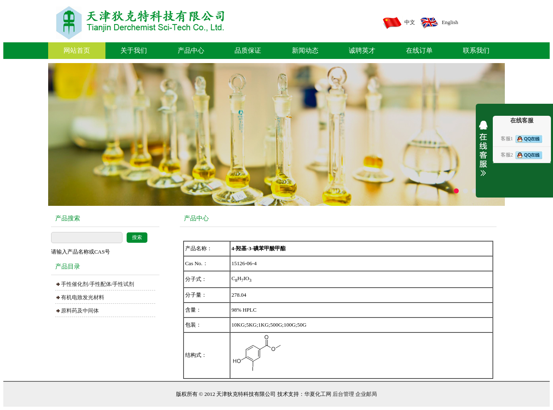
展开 (483, 154)
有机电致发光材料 (82, 297)
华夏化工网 (317, 394)
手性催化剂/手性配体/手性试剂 (97, 284)
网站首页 (77, 50)
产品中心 (191, 50)
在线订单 (419, 50)
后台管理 (343, 394)
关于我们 (133, 50)
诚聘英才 (362, 50)
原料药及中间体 (80, 311)
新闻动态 (305, 50)
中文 (409, 22)
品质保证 (248, 50)
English (450, 22)
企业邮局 (366, 394)
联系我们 (476, 50)
